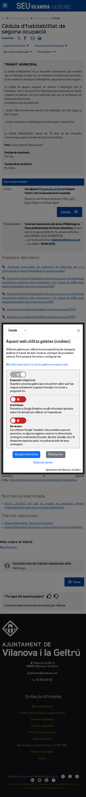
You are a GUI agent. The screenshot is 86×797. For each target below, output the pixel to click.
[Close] (78, 331)
